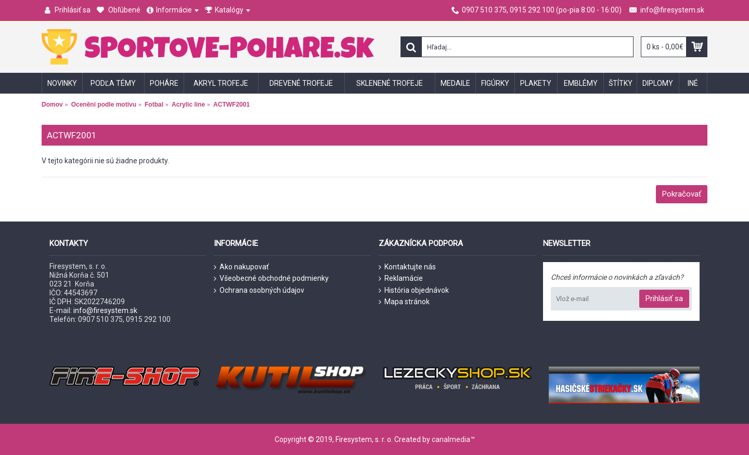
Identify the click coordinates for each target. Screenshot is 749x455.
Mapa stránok (404, 301)
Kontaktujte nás (407, 267)
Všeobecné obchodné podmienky (271, 278)
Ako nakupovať (241, 267)
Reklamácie (401, 278)
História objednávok (414, 290)
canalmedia (451, 439)
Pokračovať (681, 194)
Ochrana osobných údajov (259, 290)
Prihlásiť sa (664, 298)
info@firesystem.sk (105, 310)
